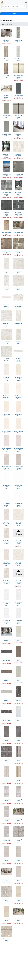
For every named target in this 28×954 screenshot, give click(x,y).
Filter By (14, 13)
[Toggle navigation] (2, 16)
